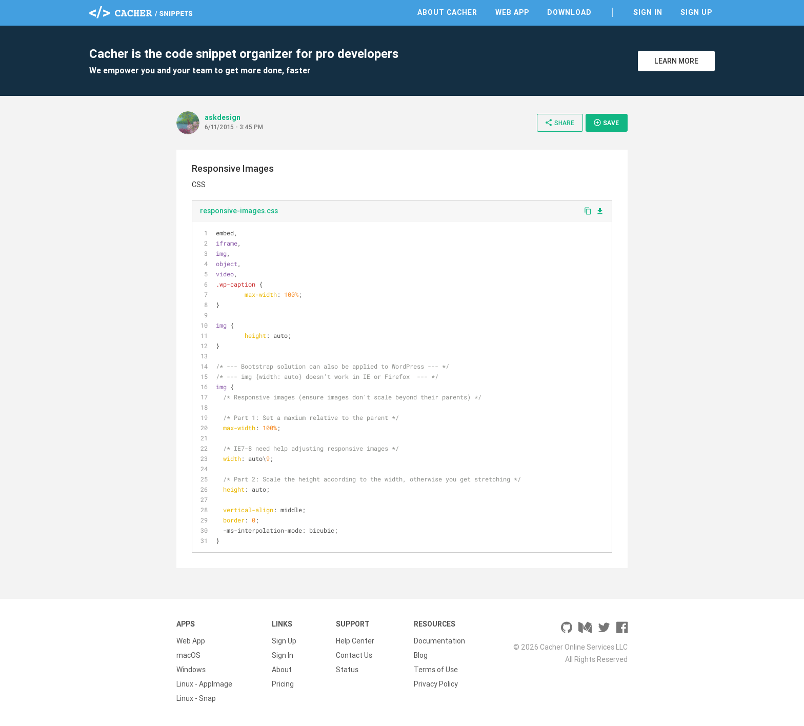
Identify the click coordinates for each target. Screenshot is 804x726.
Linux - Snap (196, 698)
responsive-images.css (239, 210)
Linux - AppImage (204, 684)
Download (569, 12)
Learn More (676, 61)
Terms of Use (436, 669)
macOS (188, 655)
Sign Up (696, 12)
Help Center (355, 641)
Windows (191, 669)
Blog (421, 655)
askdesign (222, 117)
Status (347, 669)
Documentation (439, 641)
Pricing (283, 684)
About (282, 669)
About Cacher (447, 12)
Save (606, 122)
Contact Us (354, 655)
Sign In (647, 12)
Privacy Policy (436, 684)
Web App (512, 12)
